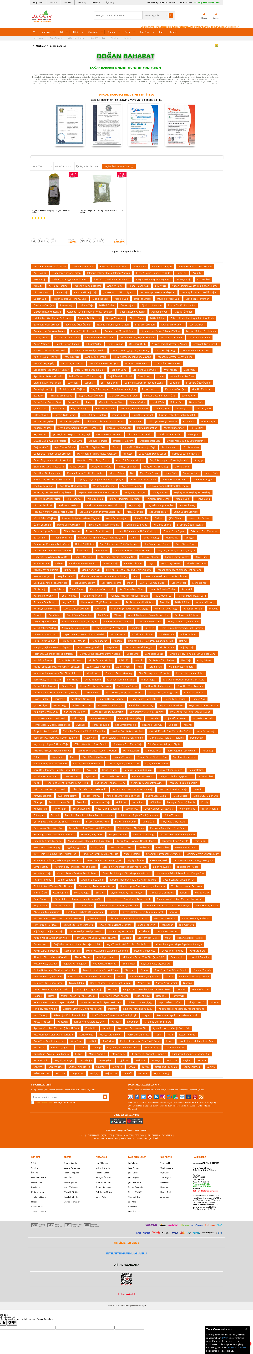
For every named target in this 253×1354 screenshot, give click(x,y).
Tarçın (112, 896)
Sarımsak (60, 683)
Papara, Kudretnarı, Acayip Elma (174, 341)
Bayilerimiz (36, 1171)
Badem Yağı (40, 282)
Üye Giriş (110, 2)
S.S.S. (33, 1147)
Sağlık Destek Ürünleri (120, 360)
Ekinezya (129, 954)
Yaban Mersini (41, 1057)
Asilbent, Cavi (142, 980)
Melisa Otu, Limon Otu (206, 779)
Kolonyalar (189, 405)
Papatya (156, 1044)
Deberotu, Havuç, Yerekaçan (109, 612)
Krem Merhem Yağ (194, 676)
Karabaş (116, 1005)
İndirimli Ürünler (103, 1152)
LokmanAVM (126, 1278)
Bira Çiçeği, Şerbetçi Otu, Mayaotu (84, 896)
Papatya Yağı (184, 263)
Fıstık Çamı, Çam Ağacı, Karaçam (79, 605)
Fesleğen (127, 437)
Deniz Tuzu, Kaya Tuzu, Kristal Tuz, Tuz (90, 812)
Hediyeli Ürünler (103, 1161)
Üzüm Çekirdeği (42, 508)
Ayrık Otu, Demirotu (138, 1018)
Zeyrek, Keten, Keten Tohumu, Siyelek (84, 618)
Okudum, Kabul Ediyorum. (53, 1086)
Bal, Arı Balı (40, 521)
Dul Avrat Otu (186, 909)
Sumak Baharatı (66, 863)
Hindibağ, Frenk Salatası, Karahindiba (54, 818)
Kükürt (78, 1038)
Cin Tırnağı (40, 573)
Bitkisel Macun (72, 515)
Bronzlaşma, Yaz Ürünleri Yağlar (51, 353)
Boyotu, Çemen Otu (144, 934)
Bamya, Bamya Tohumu (111, 683)
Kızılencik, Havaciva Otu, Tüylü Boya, (140, 1025)
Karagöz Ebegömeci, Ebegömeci (178, 818)
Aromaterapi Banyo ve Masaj (49, 315)
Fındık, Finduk (41, 321)
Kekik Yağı (208, 734)
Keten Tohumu (172, 799)
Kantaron (63, 1005)
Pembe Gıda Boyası (174, 515)
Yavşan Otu (132, 792)
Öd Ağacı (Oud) (137, 328)
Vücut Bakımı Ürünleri (186, 495)
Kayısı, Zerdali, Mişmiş (46, 934)
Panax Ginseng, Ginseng (132, 295)
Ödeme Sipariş (70, 1147)
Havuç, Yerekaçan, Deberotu (95, 670)
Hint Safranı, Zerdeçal (45, 909)
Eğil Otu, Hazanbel (143, 399)
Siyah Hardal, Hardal (207, 889)
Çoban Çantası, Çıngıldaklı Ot (178, 863)
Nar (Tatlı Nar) (187, 489)
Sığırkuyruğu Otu (75, 831)
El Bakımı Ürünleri (145, 308)
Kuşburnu (39, 1031)
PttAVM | (119, 1119)
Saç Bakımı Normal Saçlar (117, 605)
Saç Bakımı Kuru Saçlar (157, 528)
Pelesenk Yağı (41, 399)
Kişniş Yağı (97, 831)
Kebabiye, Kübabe (106, 941)
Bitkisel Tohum (188, 618)
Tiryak (151, 547)
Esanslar (38, 379)
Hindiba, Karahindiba (45, 992)
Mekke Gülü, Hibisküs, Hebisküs (166, 721)
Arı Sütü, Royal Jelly (44, 347)
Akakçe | (148, 1122)
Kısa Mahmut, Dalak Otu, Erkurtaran (53, 1018)
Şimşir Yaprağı (151, 521)
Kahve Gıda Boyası (162, 250)
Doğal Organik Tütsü (45, 605)
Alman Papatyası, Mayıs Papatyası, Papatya (179, 928)
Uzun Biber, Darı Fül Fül (167, 347)
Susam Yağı (60, 689)
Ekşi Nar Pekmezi (97, 424)
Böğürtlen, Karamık (125, 805)
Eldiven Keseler (150, 373)
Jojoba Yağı (40, 263)
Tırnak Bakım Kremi (83, 250)
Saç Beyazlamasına (125, 708)
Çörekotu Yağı (166, 618)
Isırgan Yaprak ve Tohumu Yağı (69, 282)
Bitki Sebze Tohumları (197, 282)
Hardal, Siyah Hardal (72, 347)
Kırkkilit (92, 1025)
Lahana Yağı (86, 289)
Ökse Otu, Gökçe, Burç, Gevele (93, 444)
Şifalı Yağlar (133, 1161)
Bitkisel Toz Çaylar (43, 405)
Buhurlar (181, 257)
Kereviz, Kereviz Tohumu (115, 980)
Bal (132, 457)
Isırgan (146, 999)
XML (161, 31)
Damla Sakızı (40, 928)
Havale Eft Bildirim (72, 1181)
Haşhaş (38, 980)
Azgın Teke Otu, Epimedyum (49, 1025)
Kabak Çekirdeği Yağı (85, 276)
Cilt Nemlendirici (43, 489)
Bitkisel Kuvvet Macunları (113, 250)
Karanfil (188, 708)
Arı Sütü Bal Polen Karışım (196, 334)
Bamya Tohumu (114, 302)
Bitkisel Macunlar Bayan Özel (160, 379)
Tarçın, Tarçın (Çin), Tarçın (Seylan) (130, 334)
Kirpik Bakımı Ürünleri (70, 644)
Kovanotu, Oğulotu (61, 1031)
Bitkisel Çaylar (137, 386)
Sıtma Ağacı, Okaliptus (162, 876)
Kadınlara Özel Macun (46, 696)
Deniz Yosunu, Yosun (120, 831)
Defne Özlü (148, 805)
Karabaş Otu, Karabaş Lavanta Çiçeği (133, 773)
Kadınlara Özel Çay (175, 373)
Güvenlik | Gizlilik (76, 38)
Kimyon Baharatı (43, 779)
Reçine (89, 386)
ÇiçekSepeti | (108, 1119)
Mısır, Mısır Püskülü (165, 902)
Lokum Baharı (92, 676)
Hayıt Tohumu (109, 754)
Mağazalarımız (38, 1176)
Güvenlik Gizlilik (71, 1176)
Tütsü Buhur (77, 573)
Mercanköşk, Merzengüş (47, 831)
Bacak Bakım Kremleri (170, 418)
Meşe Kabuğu (81, 876)
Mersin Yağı (93, 657)
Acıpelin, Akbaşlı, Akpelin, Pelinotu (52, 734)
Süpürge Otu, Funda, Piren (48, 967)
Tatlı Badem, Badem (84, 566)
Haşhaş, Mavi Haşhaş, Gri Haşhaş (192, 476)
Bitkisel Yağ (199, 683)
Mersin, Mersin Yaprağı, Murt (203, 838)
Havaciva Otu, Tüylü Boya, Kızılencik (100, 586)
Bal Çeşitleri (197, 412)
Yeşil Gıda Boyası (43, 644)
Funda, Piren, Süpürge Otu (152, 741)
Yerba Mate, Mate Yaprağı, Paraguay (193, 844)
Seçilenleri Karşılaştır (89, 166)
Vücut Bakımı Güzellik (107, 792)
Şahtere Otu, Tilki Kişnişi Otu (118, 276)
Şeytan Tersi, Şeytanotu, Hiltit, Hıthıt (98, 476)
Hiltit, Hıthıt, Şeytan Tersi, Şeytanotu (138, 799)
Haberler (35, 1186)
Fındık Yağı (73, 386)
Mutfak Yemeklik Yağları (72, 373)
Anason (118, 625)
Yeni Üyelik (165, 1147)
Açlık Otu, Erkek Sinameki (134, 392)
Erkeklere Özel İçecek (158, 483)
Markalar (46, 31)
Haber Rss (132, 1190)
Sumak (144, 954)
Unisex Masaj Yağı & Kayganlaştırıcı (186, 424)
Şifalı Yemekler (135, 1166)
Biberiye (38, 786)
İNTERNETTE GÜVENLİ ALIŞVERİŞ (126, 1237)
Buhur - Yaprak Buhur (45, 515)
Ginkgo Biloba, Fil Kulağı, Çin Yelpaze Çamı (192, 637)
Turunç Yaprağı (210, 792)
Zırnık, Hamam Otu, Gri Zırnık (50, 702)
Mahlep (96, 1031)
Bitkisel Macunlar (84, 541)
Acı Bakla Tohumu (58, 270)
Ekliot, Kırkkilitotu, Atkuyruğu (183, 605)
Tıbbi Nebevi (133, 1152)
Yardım (114, 38)
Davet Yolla (101, 1181)
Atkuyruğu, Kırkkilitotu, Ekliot (69, 999)
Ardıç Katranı (204, 644)
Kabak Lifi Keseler (193, 592)
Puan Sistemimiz (103, 1166)
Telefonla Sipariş (38, 1181)
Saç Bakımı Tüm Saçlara (162, 644)
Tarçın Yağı (140, 250)
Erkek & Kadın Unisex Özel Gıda (153, 257)
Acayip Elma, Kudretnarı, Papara (169, 328)
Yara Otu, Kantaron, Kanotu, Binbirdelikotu (57, 754)
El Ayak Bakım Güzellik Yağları (50, 424)
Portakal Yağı (111, 547)
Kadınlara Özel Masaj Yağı (127, 728)
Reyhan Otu (40, 418)
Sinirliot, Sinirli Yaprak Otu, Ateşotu (53, 870)
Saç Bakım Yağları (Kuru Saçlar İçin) (169, 444)
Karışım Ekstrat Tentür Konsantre (85, 457)
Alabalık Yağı (182, 483)
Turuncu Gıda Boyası (45, 586)
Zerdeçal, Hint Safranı (186, 599)
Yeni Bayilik (165, 1161)
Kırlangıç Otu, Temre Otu (158, 1005)
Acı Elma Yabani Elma (131, 573)
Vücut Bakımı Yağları (45, 502)
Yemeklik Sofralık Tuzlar (162, 573)
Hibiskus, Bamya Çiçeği (139, 986)
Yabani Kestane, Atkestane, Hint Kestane (179, 554)
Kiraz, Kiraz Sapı (42, 1005)
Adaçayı (199, 444)
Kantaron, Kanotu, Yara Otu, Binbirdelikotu (57, 657)
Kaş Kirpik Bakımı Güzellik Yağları (200, 276)
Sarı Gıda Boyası (42, 560)
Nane (161, 360)
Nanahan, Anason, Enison (67, 257)
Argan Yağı (90, 721)
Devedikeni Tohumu (175, 683)
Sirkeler (135, 612)
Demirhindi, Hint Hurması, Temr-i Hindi (67, 767)
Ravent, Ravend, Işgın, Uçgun (113, 308)
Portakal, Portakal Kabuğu (138, 754)
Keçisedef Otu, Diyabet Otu (156, 947)
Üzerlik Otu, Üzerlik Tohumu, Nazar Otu (79, 412)
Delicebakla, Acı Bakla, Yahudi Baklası (190, 696)
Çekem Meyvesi (158, 844)
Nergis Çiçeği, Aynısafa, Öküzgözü (52, 631)
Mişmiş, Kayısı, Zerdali (121, 915)
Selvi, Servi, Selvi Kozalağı (173, 773)
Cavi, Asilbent (197, 308)
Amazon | (129, 1119)
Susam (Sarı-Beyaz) (166, 967)
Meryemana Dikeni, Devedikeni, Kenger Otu (180, 857)
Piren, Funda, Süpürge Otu (163, 676)
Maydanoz (112, 631)
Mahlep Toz (172, 521)
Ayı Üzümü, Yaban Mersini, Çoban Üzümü (56, 1012)
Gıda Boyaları (183, 392)
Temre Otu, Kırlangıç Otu (47, 663)
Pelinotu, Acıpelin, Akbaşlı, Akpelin (129, 579)
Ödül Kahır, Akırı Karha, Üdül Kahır (105, 405)
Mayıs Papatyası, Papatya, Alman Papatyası (57, 650)
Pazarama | (168, 1119)
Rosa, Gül (187, 573)
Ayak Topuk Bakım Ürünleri (99, 321)
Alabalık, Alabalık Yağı (67, 321)
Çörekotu (144, 915)
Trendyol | (141, 1119)
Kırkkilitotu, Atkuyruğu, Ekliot (89, 1005)
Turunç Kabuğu (81, 792)
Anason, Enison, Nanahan (48, 960)
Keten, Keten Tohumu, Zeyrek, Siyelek (54, 986)
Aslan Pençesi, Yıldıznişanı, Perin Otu (101, 986)
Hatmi (51, 980)
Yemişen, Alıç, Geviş (91, 818)
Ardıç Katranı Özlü (101, 450)
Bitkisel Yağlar (93, 328)
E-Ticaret (117, 1289)
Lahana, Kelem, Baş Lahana (201, 315)
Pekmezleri (40, 741)
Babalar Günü (118, 353)
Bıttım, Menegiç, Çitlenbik (196, 902)
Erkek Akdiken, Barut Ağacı (159, 792)
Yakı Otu (60, 1057)
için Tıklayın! (204, 1154)
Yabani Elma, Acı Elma (182, 360)
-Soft (109, 1289)
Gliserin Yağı (196, 386)
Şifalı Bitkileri (206, 760)
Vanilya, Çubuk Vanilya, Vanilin (88, 334)
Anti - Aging (40, 257)
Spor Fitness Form (185, 528)
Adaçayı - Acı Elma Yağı (156, 450)
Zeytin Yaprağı (161, 1057)
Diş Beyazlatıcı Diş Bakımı (140, 586)
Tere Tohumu (72, 760)
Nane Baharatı (187, 792)
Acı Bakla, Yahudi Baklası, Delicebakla (168, 470)
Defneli (55, 799)
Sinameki (101, 1051)
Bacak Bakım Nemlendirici (83, 547)
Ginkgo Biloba (76, 967)
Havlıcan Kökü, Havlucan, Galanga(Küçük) (150, 625)
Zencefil (127, 1057)
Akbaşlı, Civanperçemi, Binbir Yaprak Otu (124, 850)
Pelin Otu (172, 1044)
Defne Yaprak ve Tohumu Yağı (85, 360)
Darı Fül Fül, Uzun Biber (152, 566)
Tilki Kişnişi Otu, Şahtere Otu (123, 747)
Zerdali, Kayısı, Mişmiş (46, 554)
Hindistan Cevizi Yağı (166, 592)
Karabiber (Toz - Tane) (141, 689)
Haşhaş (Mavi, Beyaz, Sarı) (192, 579)
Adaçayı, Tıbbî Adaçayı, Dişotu (176, 760)
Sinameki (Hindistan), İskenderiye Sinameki (57, 844)
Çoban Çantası (95, 902)
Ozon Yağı (72, 366)
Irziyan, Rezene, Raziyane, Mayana (132, 341)
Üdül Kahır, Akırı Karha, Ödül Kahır (53, 302)
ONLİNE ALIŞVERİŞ (126, 1227)
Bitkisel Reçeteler (136, 1171)
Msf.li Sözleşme (71, 1171)
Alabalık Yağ (121, 282)
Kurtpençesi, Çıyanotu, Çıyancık (149, 1038)
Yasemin (197, 773)
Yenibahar (144, 831)
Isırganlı (100, 876)
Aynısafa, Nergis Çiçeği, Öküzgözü (171, 1012)
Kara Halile (58, 741)
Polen (130, 566)
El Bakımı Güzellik (196, 547)
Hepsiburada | (154, 1119)
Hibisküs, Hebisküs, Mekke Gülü (89, 773)
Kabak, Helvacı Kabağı (68, 328)
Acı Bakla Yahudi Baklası (88, 270)
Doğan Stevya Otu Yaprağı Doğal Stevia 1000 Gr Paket (101, 211)
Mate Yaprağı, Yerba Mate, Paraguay (96, 437)
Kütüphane (133, 1147)
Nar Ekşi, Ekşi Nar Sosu (93, 431)
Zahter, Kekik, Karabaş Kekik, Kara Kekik (192, 302)
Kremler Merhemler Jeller (190, 657)
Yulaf (168, 921)
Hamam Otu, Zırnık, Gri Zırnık (50, 334)
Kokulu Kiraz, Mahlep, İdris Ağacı (197, 1025)
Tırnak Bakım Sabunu (60, 379)
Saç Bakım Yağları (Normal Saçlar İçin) (100, 495)
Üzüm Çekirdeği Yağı (168, 282)
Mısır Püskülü (41, 1044)
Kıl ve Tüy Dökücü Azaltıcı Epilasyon (53, 476)
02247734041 (188, 2)
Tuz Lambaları (169, 431)
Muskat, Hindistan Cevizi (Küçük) (100, 954)
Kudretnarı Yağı (42, 857)
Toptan (111, 31)
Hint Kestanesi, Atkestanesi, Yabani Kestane (57, 902)
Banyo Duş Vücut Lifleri (69, 508)
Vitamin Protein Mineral (181, 650)
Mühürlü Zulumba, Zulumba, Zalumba (107, 934)
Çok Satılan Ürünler (104, 1176)
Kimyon (215, 986)
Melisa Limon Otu (175, 1031)
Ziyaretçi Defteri (38, 1195)
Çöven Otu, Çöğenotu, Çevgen (115, 909)
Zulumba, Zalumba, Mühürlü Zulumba (84, 715)
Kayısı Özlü (69, 586)
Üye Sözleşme (166, 1152)
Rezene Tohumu (42, 863)
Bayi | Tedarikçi (98, 38)
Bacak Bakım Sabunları (79, 599)
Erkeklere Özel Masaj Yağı (157, 670)
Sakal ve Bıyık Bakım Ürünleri (127, 715)
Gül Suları (155, 786)
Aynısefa (91, 754)
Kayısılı (138, 644)
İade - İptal (68, 1161)
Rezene (202, 1044)
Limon (134, 521)
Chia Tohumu (74, 483)
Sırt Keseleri (59, 792)
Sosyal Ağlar (36, 1190)
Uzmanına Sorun (38, 1161)
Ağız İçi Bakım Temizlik (46, 341)
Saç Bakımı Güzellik (203, 702)
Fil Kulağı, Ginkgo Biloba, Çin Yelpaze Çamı (101, 521)
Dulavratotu (177, 941)
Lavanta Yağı (189, 379)
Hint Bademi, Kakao (187, 850)
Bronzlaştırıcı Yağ (43, 373)
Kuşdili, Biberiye (63, 1044)
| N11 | (83, 1119)
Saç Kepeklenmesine (184, 741)
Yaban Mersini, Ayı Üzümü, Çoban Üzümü (195, 270)
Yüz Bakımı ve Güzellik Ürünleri (147, 696)
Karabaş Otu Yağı (205, 586)
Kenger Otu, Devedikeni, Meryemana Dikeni (146, 973)
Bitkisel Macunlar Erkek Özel (124, 483)
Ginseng (187, 967)
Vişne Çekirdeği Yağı (104, 470)
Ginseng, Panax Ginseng (119, 657)
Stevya (132, 1051)
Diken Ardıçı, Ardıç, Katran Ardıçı (96, 870)
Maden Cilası (117, 457)
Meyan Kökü (40, 889)
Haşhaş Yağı (211, 457)
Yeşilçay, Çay (202, 876)
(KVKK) (225, 1337)
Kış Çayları (108, 1025)
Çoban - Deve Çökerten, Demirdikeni (76, 857)
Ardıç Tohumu (95, 483)
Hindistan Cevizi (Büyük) (175, 825)
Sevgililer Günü (66, 560)
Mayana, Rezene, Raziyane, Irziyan (176, 534)
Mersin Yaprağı (97, 1038)
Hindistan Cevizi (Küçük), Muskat (100, 838)
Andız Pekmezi (41, 328)
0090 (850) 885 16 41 (202, 1166)
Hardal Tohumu (100, 708)
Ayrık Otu (91, 760)
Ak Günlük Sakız (162, 508)
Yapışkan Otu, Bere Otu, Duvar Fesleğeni (56, 721)
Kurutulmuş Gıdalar (171, 321)
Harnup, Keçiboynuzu (119, 412)
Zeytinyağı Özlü (200, 973)
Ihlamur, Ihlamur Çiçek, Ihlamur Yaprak (108, 257)
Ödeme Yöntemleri (72, 1152)
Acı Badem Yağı (160, 295)
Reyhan (187, 1044)
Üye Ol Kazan (102, 1147)
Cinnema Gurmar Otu (45, 618)
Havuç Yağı (102, 534)
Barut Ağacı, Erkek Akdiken (181, 734)
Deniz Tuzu (201, 541)
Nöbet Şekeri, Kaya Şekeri (144, 683)
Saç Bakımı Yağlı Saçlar (110, 689)
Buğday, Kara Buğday (74, 947)
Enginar (173, 708)
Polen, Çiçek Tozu (82, 689)
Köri (140, 650)
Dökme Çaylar (161, 392)
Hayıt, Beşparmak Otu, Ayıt (203, 689)
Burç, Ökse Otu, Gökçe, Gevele (170, 954)
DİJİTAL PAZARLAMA (126, 1249)
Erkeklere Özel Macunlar (190, 508)
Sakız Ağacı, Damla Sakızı (152, 437)
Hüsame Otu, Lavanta (45, 947)
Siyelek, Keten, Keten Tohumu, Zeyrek (143, 896)
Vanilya (173, 896)
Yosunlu (112, 973)
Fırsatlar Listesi (102, 1157)
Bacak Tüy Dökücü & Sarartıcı (107, 696)
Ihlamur (112, 992)
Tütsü (75, 31)
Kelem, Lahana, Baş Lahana (194, 960)
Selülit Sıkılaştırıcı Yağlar (47, 483)
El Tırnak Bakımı (109, 366)
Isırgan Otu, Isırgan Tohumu (104, 508)
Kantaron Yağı (41, 547)
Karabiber (138, 786)
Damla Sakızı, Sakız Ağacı (185, 437)
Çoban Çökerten (146, 909)
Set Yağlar (39, 799)
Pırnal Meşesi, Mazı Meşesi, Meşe (52, 708)
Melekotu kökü (153, 734)
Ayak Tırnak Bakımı (65, 431)
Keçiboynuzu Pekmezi (45, 592)
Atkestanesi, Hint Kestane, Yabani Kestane (181, 992)
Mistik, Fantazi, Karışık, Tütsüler (78, 980)
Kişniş (204, 786)
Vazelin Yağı (144, 360)
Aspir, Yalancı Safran (170, 986)
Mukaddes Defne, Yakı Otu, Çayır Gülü (143, 941)
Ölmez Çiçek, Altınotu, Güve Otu (51, 541)
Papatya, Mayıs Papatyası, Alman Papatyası (101, 463)
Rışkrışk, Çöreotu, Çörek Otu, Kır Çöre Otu (128, 554)
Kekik (36, 767)
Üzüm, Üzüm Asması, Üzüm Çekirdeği (137, 515)
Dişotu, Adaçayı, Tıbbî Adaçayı (127, 876)
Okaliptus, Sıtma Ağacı (111, 386)
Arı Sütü (197, 257)
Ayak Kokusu (170, 353)
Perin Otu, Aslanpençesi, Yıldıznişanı (53, 637)
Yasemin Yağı (72, 341)
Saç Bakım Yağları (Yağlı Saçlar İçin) (119, 528)
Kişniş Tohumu (136, 844)
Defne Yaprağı (72, 934)
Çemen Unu (40, 392)
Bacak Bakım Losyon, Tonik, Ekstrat (103, 489)
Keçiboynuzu (86, 1018)
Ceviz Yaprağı (60, 876)
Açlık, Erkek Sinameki (156, 747)
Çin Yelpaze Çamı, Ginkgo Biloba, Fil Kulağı (57, 805)
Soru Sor (53, 2)
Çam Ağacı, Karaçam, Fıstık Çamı (51, 528)
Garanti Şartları (70, 1166)
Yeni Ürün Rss (134, 1195)
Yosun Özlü (143, 967)
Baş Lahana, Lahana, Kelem (110, 767)
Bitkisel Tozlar (106, 289)
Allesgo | (138, 1122)
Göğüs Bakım (119, 399)
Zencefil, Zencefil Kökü (98, 515)
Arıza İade (164, 1181)
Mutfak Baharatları (147, 412)
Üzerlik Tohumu (62, 889)
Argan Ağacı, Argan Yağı (88, 973)
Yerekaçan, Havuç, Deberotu (186, 870)
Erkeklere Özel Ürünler (145, 353)
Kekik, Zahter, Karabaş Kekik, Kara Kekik (89, 960)
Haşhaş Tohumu (122, 741)
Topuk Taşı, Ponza (170, 547)
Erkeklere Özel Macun (73, 625)
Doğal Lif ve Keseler (176, 702)
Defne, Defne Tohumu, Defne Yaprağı (100, 637)
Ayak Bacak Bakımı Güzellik (48, 360)
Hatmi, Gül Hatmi (84, 528)
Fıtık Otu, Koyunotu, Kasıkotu (154, 657)
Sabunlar (90, 366)
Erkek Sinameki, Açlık (97, 805)
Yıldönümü (133, 637)
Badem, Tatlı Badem (89, 302)
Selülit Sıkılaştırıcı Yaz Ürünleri (50, 747)
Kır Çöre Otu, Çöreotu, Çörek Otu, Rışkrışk (113, 999)
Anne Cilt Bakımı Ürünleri (130, 444)
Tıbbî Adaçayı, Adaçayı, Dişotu (164, 728)
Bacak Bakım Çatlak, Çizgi (47, 386)
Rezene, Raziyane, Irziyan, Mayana (81, 502)
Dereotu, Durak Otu (185, 831)
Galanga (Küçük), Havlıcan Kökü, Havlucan (89, 295)
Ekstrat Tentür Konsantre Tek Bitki (177, 399)
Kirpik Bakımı (167, 631)
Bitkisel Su (70, 554)
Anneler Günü (114, 270)
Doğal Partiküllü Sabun (95, 741)
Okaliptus (140, 1044)
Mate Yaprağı (152, 1031)
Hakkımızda (38, 38)
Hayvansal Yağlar (80, 392)
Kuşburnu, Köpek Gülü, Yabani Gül (191, 1038)
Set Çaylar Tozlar (158, 495)
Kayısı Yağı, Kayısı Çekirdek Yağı (51, 728)
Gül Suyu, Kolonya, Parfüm (162, 405)
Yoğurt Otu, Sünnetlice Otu (78, 909)
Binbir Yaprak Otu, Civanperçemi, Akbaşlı (142, 870)
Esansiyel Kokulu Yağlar (143, 463)
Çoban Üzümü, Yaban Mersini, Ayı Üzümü (179, 883)
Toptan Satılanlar (103, 1171)
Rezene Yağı (66, 289)
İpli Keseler (83, 534)
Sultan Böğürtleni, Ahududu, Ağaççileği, (55, 954)
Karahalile (90, 1012)
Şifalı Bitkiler (141, 502)
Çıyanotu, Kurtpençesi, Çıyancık (163, 838)
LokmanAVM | (94, 1119)
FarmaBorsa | (113, 1122)
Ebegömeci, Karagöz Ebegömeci (153, 263)
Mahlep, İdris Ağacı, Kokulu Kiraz (70, 263)
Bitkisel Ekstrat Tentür (140, 418)
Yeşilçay (94, 1057)
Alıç (135, 560)
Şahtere (38, 1051)
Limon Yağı (171, 457)
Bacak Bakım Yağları (44, 625)
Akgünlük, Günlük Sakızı (47, 896)
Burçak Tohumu (150, 541)
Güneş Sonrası (160, 476)
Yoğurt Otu (111, 1057)
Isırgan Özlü (40, 876)
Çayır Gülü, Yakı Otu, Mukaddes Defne (169, 715)
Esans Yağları (128, 289)
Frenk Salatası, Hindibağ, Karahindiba (122, 721)
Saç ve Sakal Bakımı (156, 779)
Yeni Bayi (67, 2)
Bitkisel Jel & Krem (123, 424)
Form (127, 31)
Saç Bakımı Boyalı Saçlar (160, 489)
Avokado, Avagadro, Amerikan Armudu (177, 999)
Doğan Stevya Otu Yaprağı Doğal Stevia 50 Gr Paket (51, 211)
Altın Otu (100, 592)
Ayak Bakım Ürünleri (172, 308)
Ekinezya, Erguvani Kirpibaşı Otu (117, 541)
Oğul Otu (124, 1044)
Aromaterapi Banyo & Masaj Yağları (161, 315)
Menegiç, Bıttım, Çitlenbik (181, 786)
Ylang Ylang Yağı (91, 554)
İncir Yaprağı (40, 999)
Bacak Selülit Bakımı (44, 670)
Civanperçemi (84, 889)
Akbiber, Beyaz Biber (92, 863)
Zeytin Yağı (135, 489)
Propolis (164, 586)
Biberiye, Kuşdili (162, 850)
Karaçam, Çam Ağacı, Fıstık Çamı (167, 812)
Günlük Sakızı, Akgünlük (131, 812)
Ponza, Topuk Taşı (127, 450)
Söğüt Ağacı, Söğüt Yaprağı (48, 915)
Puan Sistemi (56, 38)
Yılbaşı (117, 599)
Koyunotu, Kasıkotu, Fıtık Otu (122, 1031)
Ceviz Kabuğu (41, 850)
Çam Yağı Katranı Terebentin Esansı (144, 366)
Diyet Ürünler (41, 683)
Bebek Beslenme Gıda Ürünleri (195, 250)
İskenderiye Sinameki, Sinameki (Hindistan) (104, 560)
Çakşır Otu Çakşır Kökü (173, 805)
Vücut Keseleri (132, 838)
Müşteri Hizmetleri (72, 1186)
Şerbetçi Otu (55, 1051)
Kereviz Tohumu (133, 547)
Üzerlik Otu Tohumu (166, 1051)
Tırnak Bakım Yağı (62, 521)
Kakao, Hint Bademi (199, 502)
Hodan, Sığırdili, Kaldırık (190, 921)
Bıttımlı (183, 625)
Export (173, 31)
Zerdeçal (142, 1057)
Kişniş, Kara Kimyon (110, 1018)
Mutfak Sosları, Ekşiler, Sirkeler (137, 321)
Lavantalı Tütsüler (199, 941)
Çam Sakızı (55, 599)
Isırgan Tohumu (91, 779)
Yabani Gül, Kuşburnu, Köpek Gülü (52, 463)
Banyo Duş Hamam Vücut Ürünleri (52, 437)
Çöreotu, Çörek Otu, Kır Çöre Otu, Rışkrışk (166, 889)
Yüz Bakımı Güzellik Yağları (138, 631)
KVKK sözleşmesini (44, 1086)
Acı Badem (136, 405)
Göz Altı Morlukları (202, 373)
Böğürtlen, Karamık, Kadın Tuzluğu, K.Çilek (77, 928)
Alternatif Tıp (134, 1181)
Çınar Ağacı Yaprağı (143, 818)
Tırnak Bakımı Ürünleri (170, 754)
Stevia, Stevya (82, 941)
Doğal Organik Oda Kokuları (90, 353)
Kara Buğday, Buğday (129, 702)
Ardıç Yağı (77, 702)
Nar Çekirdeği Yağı (165, 334)
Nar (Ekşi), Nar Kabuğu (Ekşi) (140, 431)
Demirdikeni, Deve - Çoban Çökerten (97, 734)
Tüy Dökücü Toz (162, 579)
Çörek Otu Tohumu (142, 618)
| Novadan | (99, 1122)
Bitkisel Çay (176, 386)
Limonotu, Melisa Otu (149, 605)
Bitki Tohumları (42, 276)
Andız (121, 960)
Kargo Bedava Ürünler (177, 541)
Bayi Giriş (82, 2)
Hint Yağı (186, 644)
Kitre (170, 1018)
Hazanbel (161, 980)
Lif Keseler (153, 702)
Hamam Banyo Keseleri (108, 418)
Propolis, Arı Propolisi (45, 715)
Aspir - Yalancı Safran (171, 689)
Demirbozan (196, 721)
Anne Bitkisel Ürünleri (94, 399)
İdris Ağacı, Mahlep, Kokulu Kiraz (112, 263)
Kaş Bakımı (58, 573)
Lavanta (82, 1031)
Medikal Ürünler (183, 295)
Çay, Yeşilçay (40, 689)
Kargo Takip (38, 2)
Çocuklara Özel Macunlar (47, 457)
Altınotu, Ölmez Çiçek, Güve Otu (51, 941)
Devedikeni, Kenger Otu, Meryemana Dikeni (126, 857)
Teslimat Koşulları (72, 1157)
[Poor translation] (12, 1307)
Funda (169, 960)
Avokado (81, 708)
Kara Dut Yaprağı (206, 715)
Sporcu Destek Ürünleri (76, 592)
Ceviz (115, 431)
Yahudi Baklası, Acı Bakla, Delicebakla (148, 599)
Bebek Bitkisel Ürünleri (174, 463)
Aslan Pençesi (123, 650)
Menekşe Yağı (199, 566)
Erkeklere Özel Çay (44, 289)
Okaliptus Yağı (100, 282)
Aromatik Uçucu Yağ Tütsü (123, 379)
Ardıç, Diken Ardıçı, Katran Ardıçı (51, 973)
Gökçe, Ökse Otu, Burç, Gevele (90, 728)
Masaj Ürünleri (135, 495)
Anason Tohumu (42, 412)
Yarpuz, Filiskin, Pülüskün (183, 767)
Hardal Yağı (158, 386)
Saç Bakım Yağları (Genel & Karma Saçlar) (113, 373)
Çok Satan (93, 31)
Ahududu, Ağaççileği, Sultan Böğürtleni (89, 825)
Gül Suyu (77, 424)
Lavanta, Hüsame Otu (136, 347)
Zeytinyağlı (178, 980)
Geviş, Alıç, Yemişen (135, 476)
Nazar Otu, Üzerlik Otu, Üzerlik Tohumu (165, 560)
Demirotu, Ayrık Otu (60, 786)
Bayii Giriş (164, 1166)
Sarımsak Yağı (190, 457)
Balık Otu (103, 599)
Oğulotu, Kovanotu (152, 289)
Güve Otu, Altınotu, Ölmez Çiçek (104, 844)
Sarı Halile (72, 663)
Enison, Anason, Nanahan (87, 747)
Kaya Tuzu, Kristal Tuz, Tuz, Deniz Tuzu (128, 928)
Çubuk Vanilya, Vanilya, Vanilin (85, 915)
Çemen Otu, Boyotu (142, 760)
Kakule (59, 547)
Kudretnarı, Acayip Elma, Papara (51, 1038)
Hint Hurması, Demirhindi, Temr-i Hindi (129, 883)
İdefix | (156, 1122)
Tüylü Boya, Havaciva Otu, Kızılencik (136, 825)
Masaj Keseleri (131, 734)
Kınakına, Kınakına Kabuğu (137, 992)
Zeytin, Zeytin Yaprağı (98, 650)
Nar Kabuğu (85, 1044)
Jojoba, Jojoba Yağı (139, 270)
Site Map (132, 1186)
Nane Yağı (62, 276)
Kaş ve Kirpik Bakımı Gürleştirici (158, 276)
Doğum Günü (41, 431)
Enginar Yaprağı (202, 954)
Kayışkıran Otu (198, 934)
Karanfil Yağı (155, 650)
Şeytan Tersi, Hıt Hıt (79, 1051)
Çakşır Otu (189, 353)
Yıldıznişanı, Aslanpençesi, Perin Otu (118, 889)
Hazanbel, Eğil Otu (152, 708)
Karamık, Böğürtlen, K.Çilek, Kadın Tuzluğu (133, 863)
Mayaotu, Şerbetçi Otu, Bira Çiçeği (129, 592)
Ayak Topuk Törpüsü (96, 341)
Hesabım (164, 1171)
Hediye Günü (203, 483)
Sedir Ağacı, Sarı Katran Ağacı (147, 767)
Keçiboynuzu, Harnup (104, 947)
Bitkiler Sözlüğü (135, 1176)
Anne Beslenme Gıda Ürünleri (50, 250)
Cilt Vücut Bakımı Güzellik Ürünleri (52, 534)
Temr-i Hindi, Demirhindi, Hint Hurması (181, 612)
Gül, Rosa (121, 786)
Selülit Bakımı (196, 754)
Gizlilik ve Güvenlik (237, 1347)
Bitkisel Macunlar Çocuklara (49, 450)
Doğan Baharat (57, 45)
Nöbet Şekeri (105, 1044)
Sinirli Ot (117, 1051)
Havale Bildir (166, 1176)
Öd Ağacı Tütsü (196, 986)
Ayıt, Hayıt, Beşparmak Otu (132, 1012)
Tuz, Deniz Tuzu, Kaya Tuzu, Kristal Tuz (55, 838)
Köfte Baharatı (99, 625)
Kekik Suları (162, 831)
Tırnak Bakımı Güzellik (114, 760)
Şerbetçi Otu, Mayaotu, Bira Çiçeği (71, 418)
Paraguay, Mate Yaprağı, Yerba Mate (53, 495)
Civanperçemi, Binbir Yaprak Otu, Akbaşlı (56, 676)
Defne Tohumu (93, 663)
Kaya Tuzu (144, 31)
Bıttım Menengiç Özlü (88, 631)
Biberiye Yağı (179, 566)
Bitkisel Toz (68, 670)
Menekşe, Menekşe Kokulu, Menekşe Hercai (88, 799)
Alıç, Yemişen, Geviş (148, 921)
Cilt (61, 31)
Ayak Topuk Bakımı (68, 489)
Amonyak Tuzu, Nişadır (205, 328)
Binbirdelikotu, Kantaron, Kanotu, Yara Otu (78, 883)
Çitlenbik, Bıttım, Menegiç (47, 825)
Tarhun (158, 502)
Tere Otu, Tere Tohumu (190, 670)
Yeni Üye (96, 2)
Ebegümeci (129, 947)
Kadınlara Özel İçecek (101, 573)
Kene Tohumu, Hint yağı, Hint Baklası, (110, 967)
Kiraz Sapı (76, 1025)
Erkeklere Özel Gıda (150, 424)
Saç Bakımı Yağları (203, 463)
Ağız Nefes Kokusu (132, 470)
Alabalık (126, 921)
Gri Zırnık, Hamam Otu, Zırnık (50, 773)
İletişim (127, 38)
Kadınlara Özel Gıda (136, 508)
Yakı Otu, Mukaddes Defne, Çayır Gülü (183, 663)
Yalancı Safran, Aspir (100, 702)
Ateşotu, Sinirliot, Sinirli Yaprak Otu (82, 992)
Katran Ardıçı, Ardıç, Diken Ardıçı (51, 921)
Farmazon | (127, 1122)
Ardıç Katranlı (77, 450)
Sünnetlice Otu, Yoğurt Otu (144, 960)
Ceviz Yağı (160, 270)
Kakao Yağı (59, 392)
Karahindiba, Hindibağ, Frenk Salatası (75, 850)
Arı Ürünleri (203, 263)
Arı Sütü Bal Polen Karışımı (104, 347)
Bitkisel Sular (137, 302)
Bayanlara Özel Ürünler (46, 308)
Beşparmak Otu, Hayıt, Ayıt (48, 812)
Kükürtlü (123, 644)
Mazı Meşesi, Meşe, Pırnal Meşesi (124, 676)
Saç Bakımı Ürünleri (81, 683)
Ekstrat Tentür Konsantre (181, 289)
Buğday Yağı (187, 631)
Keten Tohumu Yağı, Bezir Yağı (123, 779)
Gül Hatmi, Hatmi (67, 779)
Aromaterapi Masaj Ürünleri (120, 315)
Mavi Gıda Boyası (149, 457)
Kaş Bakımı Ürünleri (44, 579)
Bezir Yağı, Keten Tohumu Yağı (50, 566)
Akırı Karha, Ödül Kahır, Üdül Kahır (129, 902)
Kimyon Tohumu (118, 818)
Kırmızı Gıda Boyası (65, 399)
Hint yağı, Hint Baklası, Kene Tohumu (96, 921)
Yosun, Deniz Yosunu (166, 915)
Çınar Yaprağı (41, 883)
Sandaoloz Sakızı (154, 637)
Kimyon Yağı (40, 792)
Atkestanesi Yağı (101, 786)
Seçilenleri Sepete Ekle (118, 166)
